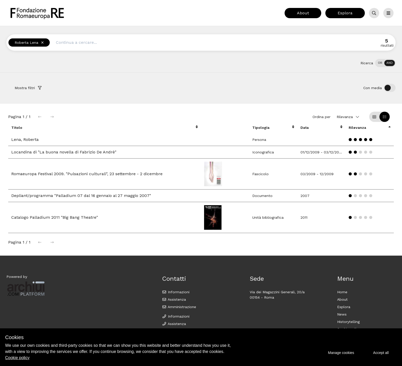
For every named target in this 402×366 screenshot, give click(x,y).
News (342, 314)
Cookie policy (17, 357)
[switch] (385, 63)
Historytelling (348, 322)
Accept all (381, 353)
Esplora (345, 13)
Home (342, 292)
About (303, 13)
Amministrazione (179, 307)
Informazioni (175, 292)
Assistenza (174, 299)
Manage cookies (341, 353)
